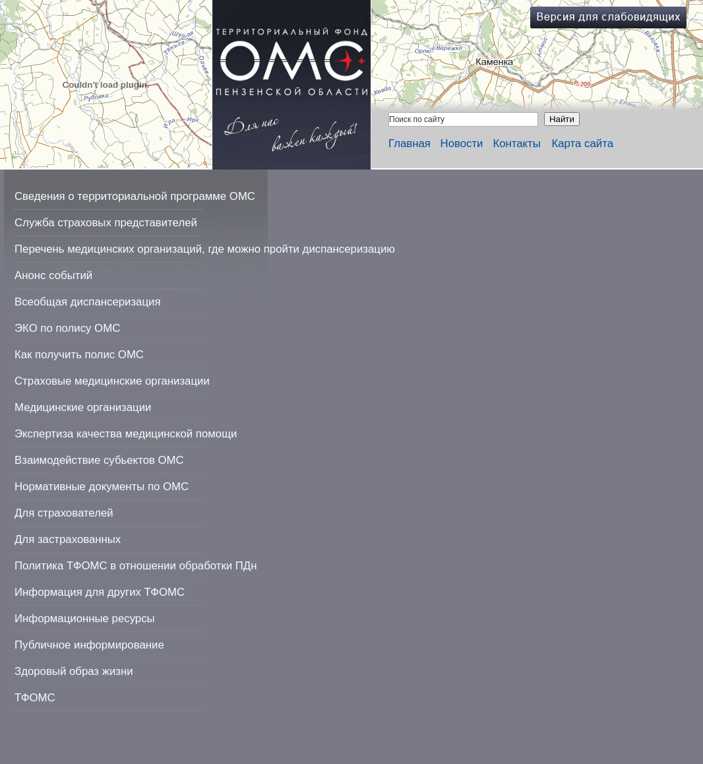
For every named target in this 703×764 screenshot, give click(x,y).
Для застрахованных (68, 539)
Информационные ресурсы (85, 618)
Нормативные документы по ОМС (102, 486)
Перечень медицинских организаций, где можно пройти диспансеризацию (205, 249)
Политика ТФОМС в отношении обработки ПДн (136, 565)
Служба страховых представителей (106, 222)
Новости (462, 143)
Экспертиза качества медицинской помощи (126, 434)
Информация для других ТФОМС (100, 592)
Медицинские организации (83, 407)
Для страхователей (64, 513)
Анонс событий (53, 275)
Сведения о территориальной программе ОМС (135, 196)
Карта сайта (582, 143)
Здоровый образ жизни (74, 671)
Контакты (516, 143)
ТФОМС (35, 697)
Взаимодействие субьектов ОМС (99, 460)
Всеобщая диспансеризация (88, 302)
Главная (409, 143)
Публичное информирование (89, 645)
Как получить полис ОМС (79, 354)
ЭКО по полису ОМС (67, 328)
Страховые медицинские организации (112, 381)
